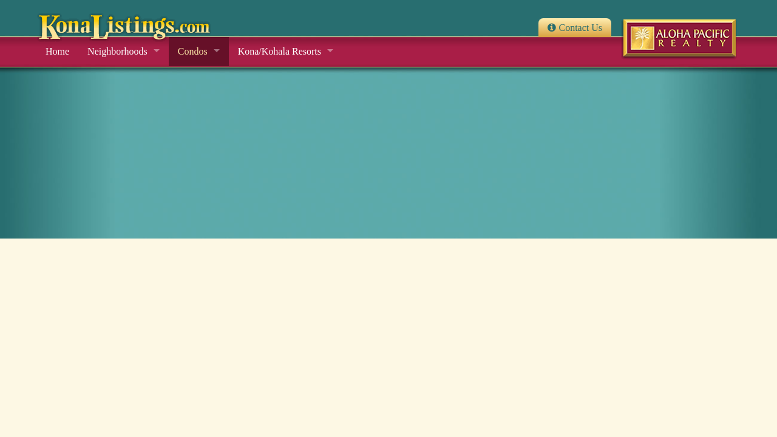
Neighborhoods (117, 51)
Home (57, 51)
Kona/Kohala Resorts (279, 51)
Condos (193, 51)
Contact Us (580, 27)
